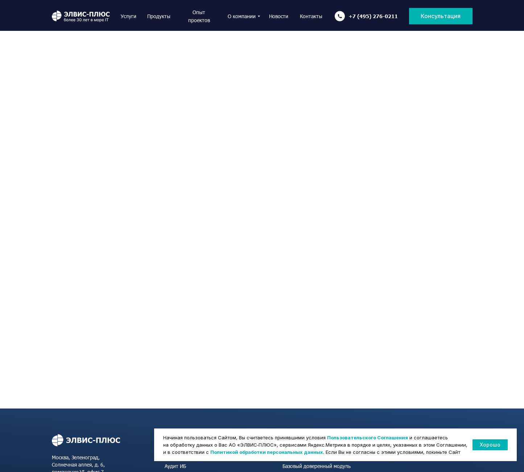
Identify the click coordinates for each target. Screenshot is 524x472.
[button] (441, 16)
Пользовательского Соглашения (367, 437)
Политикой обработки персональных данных (266, 452)
